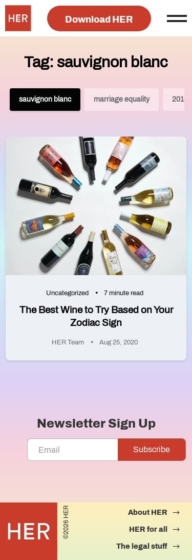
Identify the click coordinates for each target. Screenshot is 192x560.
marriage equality (122, 99)
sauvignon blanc (45, 99)
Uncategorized (67, 293)
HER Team (68, 342)
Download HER (99, 19)
